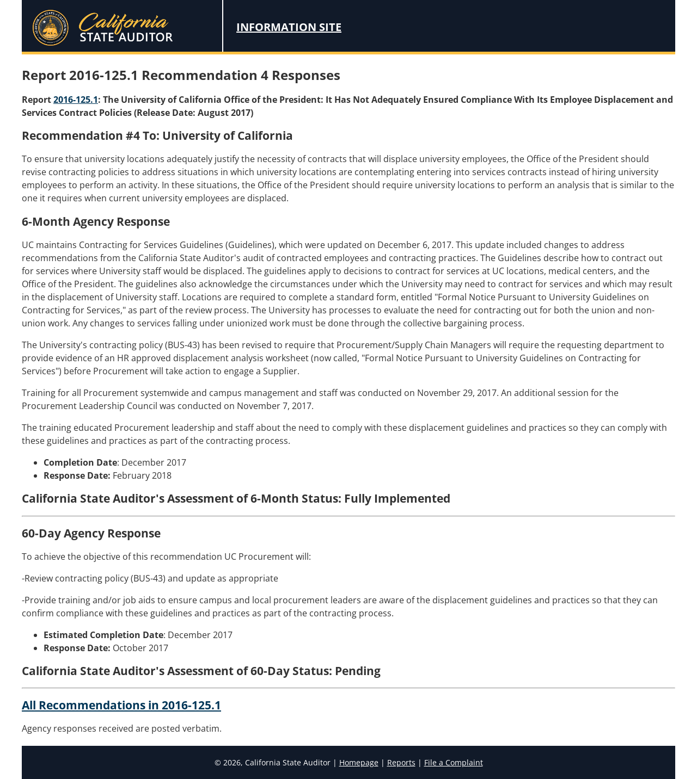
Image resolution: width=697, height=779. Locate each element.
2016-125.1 (75, 100)
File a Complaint (453, 762)
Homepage (358, 762)
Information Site (288, 27)
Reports (401, 762)
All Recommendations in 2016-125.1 (121, 705)
